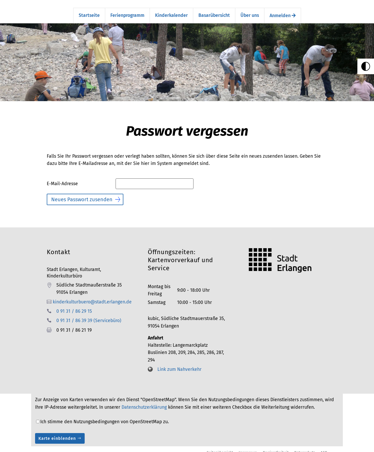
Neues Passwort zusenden (81, 195)
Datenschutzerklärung (144, 402)
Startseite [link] (89, 10)
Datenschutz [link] (304, 448)
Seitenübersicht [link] (220, 448)
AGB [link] (323, 448)
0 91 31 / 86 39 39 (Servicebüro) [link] (88, 316)
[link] (365, 66)
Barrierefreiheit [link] (276, 448)
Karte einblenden (57, 433)
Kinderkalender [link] (171, 10)
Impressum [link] (248, 448)
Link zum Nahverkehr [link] (179, 364)
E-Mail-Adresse (62, 179)
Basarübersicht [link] (214, 10)
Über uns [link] (250, 10)
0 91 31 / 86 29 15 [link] (74, 306)
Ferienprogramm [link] (127, 10)
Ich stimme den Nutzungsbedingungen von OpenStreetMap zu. (104, 417)
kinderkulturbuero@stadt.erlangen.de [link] (92, 297)
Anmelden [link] (283, 11)
